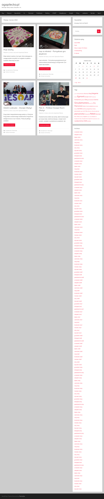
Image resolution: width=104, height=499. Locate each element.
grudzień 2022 (78, 153)
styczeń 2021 (78, 208)
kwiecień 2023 (78, 145)
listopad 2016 (78, 338)
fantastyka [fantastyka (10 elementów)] (94, 96)
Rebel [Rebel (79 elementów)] (92, 114)
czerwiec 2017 (78, 319)
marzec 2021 (77, 203)
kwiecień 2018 (78, 293)
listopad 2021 (78, 182)
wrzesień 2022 (78, 161)
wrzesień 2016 (78, 343)
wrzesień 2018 (78, 280)
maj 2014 (76, 417)
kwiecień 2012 (78, 481)
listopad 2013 (78, 430)
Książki (71, 13)
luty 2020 (77, 237)
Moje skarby (8, 50)
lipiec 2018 (77, 285)
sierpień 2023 (78, 134)
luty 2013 (76, 454)
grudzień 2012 (78, 460)
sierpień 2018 (78, 282)
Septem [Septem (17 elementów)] (85, 116)
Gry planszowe (9, 70)
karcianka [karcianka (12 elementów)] (96, 106)
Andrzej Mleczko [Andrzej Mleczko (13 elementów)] (80, 93)
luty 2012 (76, 486)
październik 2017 (79, 309)
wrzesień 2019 (78, 251)
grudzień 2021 (78, 179)
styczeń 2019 (78, 269)
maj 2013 (76, 446)
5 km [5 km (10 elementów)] (75, 93)
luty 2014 (76, 425)
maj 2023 (76, 142)
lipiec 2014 (77, 412)
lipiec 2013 (77, 441)
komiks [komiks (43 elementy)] (79, 109)
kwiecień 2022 (78, 171)
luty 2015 (76, 393)
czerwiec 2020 (78, 227)
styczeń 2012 (78, 489)
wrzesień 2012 (78, 467)
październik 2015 (79, 372)
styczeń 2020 (78, 240)
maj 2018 (76, 290)
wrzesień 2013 (78, 436)
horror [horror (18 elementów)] (87, 106)
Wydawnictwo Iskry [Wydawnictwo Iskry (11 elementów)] (96, 118)
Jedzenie (85, 13)
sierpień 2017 (78, 314)
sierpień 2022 (78, 163)
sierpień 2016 (78, 346)
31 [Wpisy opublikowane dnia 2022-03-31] (87, 78)
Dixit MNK (77, 42)
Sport (99, 13)
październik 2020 (79, 216)
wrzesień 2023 (78, 132)
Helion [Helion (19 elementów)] (84, 106)
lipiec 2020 (77, 224)
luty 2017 (76, 330)
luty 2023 (77, 148)
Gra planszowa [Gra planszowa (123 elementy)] (81, 102)
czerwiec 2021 (78, 195)
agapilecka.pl (10, 4)
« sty (75, 82)
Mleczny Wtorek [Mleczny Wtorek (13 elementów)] (91, 111)
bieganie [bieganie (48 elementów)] (95, 93)
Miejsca (9, 13)
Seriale (93, 13)
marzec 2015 (77, 391)
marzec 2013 (77, 452)
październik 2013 (79, 433)
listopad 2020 (78, 214)
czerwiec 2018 (78, 288)
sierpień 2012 (78, 470)
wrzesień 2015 (78, 375)
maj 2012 (76, 478)
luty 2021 (76, 206)
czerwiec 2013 (78, 444)
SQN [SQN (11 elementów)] (91, 116)
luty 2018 (76, 298)
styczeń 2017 (78, 333)
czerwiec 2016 (78, 351)
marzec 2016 (77, 359)
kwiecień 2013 (78, 449)
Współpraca (62, 13)
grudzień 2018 (78, 272)
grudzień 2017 (78, 304)
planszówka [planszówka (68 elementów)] (79, 114)
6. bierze (76, 53)
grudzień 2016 (78, 335)
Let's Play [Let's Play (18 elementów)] (85, 111)
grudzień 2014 (78, 399)
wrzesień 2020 (78, 219)
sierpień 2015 (78, 378)
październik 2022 (79, 158)
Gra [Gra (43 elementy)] (86, 99)
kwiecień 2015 (78, 388)
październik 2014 (79, 404)
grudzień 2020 (78, 211)
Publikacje (39, 13)
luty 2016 (76, 362)
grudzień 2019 (78, 243)
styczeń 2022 (78, 177)
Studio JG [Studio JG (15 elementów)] (94, 116)
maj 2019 (76, 261)
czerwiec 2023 (78, 140)
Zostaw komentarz (10, 72)
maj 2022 (76, 169)
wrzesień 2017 (78, 311)
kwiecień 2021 (78, 200)
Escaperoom (8, 130)
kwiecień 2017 (78, 325)
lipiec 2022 (77, 166)
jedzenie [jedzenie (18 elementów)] (92, 106)
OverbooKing (78, 50)
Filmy (77, 13)
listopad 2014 (78, 401)
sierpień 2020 (78, 222)
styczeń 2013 (78, 457)
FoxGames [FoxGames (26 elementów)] (77, 99)
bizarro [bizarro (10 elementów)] (75, 96)
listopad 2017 (78, 306)
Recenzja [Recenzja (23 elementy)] (98, 114)
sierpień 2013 (78, 438)
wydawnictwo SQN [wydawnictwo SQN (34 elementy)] (80, 121)
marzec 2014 (77, 423)
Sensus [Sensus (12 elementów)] (81, 116)
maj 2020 (77, 229)
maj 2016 (76, 354)
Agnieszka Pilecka (23, 52)
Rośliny (47, 13)
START (54, 13)
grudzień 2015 (78, 367)
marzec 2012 (77, 483)
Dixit (75, 45)
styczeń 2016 (78, 364)
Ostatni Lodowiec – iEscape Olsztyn (17, 108)
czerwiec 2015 (78, 383)
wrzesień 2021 (78, 187)
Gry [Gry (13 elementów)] (92, 103)
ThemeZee (22, 496)
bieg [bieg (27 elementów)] (90, 93)
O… (24, 13)
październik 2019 (79, 248)
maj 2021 (76, 198)
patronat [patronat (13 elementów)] (97, 111)
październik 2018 (79, 277)
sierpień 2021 (78, 190)
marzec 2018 (77, 296)
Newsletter (17, 13)
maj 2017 (76, 322)
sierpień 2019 (78, 253)
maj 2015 (76, 386)
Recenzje (15, 70)
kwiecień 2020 (78, 232)
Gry (3, 13)
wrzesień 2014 (78, 407)
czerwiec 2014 (78, 415)
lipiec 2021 (77, 192)
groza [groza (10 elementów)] (90, 103)
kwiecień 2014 (78, 420)
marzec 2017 (77, 327)
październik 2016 (79, 341)
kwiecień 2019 (78, 264)
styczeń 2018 (78, 301)
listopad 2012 (78, 462)
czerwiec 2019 (78, 259)
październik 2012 (79, 465)
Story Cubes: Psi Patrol (80, 48)
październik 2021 (79, 185)
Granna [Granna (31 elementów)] (96, 99)
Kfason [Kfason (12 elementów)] (75, 108)
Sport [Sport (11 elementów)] (89, 116)
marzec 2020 (78, 235)
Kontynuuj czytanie (9, 64)
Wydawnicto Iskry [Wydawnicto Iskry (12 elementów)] (78, 118)
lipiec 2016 (77, 348)
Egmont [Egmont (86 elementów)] (80, 96)
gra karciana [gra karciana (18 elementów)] (90, 99)
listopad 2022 (78, 155)
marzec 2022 (78, 174)
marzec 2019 (77, 267)
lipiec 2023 (77, 137)
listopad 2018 (78, 274)
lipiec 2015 (77, 380)
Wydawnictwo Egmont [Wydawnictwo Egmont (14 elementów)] (87, 118)
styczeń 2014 (78, 428)
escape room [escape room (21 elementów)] (88, 96)
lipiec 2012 (77, 473)
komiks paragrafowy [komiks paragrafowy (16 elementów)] (87, 108)
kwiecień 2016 (78, 356)
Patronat (30, 13)
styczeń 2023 (78, 150)
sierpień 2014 (78, 409)
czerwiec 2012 (78, 475)
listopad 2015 (78, 370)
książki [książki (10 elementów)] (81, 111)
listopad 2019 (78, 245)
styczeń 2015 (78, 396)
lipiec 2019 (77, 256)
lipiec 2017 (77, 317)
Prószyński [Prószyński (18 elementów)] (87, 114)
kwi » (79, 82)
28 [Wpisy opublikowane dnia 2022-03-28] (76, 78)
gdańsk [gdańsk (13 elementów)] (82, 99)
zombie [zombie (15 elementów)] (89, 121)
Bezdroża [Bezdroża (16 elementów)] (86, 93)
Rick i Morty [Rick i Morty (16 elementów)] (77, 116)
